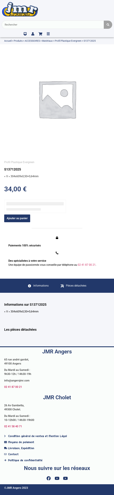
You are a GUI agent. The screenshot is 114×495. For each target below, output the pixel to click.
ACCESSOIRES (32, 40)
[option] (57, 99)
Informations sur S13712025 (25, 305)
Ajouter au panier (17, 218)
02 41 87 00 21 (13, 387)
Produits (18, 40)
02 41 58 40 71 (13, 426)
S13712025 (12, 169)
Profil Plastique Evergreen (68, 40)
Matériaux (47, 40)
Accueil (8, 40)
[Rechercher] (108, 25)
